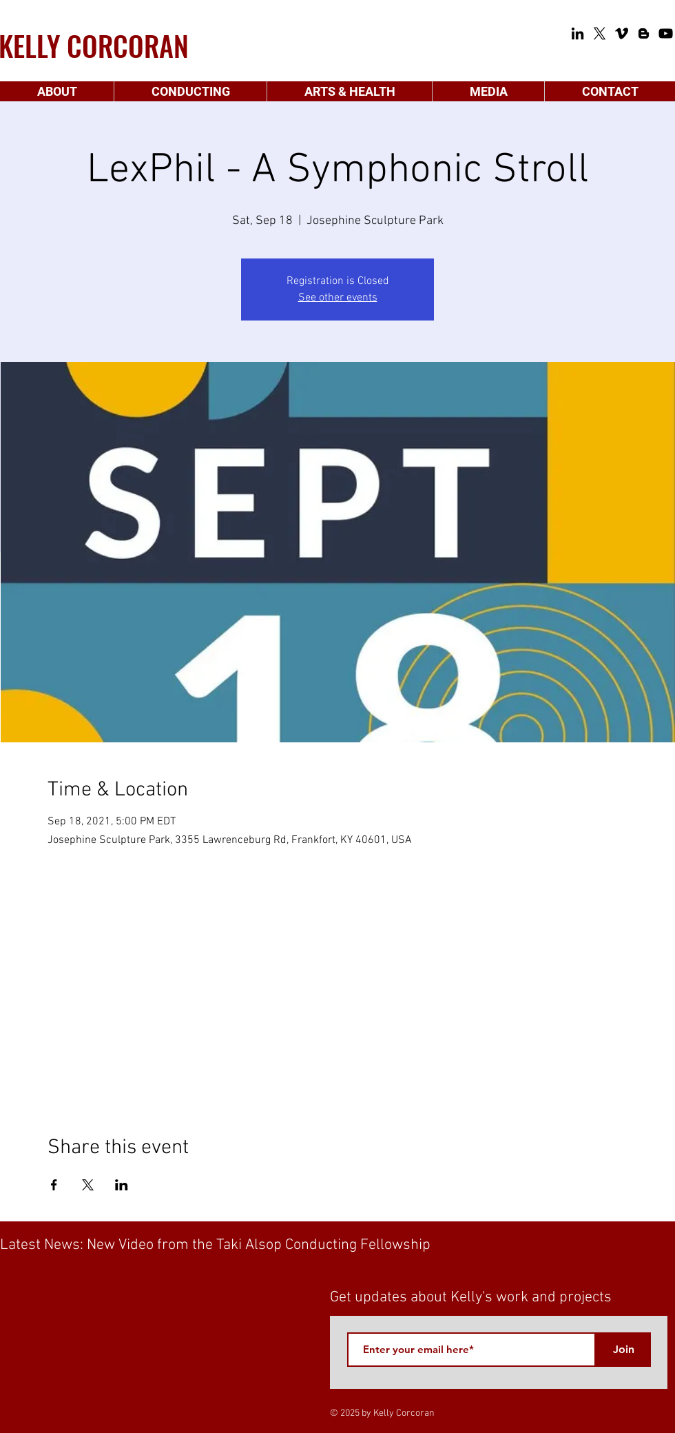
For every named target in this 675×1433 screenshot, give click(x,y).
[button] (57, 91)
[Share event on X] (87, 1184)
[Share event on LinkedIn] (121, 1184)
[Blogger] (643, 33)
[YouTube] (665, 33)
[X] (599, 33)
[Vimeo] (621, 33)
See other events (337, 298)
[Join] (623, 1349)
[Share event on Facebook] (54, 1184)
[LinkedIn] (577, 33)
